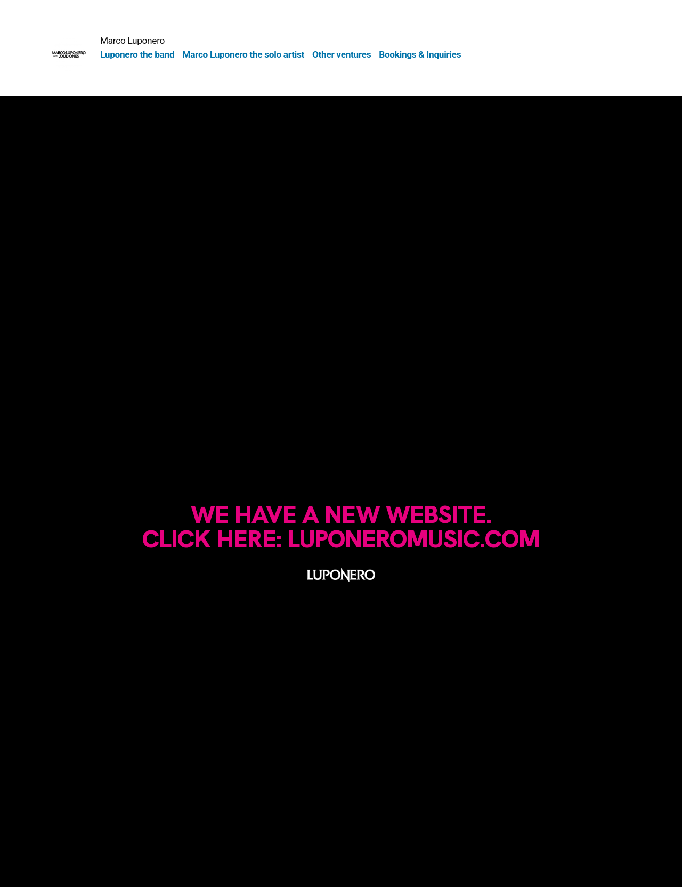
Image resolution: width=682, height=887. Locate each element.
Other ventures (341, 54)
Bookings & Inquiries (420, 54)
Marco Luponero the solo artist (243, 54)
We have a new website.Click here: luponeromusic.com (341, 526)
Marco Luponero (132, 40)
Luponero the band (137, 54)
